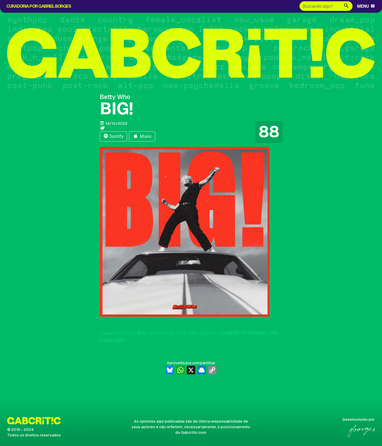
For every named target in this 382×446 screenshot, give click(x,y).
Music (142, 136)
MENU (366, 6)
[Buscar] (319, 6)
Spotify (113, 136)
